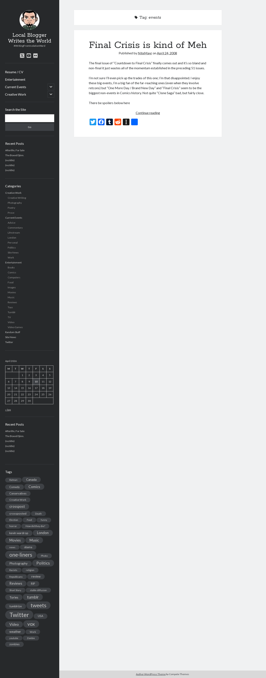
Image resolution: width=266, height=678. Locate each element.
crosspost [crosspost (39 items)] (17, 506)
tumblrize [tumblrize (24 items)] (15, 606)
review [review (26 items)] (36, 576)
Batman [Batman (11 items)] (13, 479)
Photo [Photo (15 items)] (44, 555)
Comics (12, 272)
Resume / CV (14, 72)
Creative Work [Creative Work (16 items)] (17, 499)
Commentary (15, 227)
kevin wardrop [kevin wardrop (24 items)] (18, 533)
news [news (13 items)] (12, 547)
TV (9, 317)
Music (11, 297)
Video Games (15, 327)
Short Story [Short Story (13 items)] (15, 590)
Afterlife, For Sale (15, 150)
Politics (12, 247)
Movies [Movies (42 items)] (15, 540)
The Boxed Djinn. (14, 155)
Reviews (12, 302)
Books (11, 267)
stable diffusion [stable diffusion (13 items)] (38, 590)
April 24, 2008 (167, 53)
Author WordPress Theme (151, 674)
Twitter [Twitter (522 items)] (19, 614)
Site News (13, 252)
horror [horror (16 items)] (13, 526)
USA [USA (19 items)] (40, 616)
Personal (13, 242)
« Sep (8, 409)
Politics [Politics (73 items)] (43, 563)
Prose (11, 212)
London (12, 237)
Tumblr (12, 312)
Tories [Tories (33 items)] (13, 597)
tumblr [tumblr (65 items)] (33, 597)
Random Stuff (12, 332)
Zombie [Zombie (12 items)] (31, 638)
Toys (10, 307)
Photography (15, 202)
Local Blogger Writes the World (29, 38)
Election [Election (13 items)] (13, 520)
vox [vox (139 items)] (31, 624)
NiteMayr (145, 53)
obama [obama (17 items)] (28, 547)
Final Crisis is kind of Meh (148, 45)
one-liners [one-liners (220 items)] (20, 554)
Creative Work (15, 94)
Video (11, 322)
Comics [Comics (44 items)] (34, 486)
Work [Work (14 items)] (33, 631)
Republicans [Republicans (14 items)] (16, 576)
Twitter (9, 342)
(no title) (10, 160)
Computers (14, 277)
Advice (11, 222)
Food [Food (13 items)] (29, 520)
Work (11, 257)
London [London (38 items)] (43, 533)
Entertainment (15, 79)
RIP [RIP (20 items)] (33, 583)
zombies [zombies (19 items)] (14, 644)
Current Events (15, 87)
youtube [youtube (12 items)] (13, 638)
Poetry (11, 207)
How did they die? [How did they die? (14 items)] (35, 526)
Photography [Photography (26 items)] (18, 563)
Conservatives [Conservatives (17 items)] (17, 493)
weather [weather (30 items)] (15, 631)
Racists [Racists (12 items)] (13, 570)
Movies (12, 292)
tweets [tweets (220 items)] (38, 605)
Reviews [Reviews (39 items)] (15, 583)
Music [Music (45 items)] (34, 540)
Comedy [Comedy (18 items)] (14, 487)
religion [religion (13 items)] (30, 570)
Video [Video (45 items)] (14, 624)
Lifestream (14, 232)
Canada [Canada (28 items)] (31, 479)
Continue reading (148, 113)
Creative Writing (17, 197)
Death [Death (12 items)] (38, 513)
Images (12, 287)
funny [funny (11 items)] (44, 520)
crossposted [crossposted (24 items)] (17, 513)
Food (11, 282)
